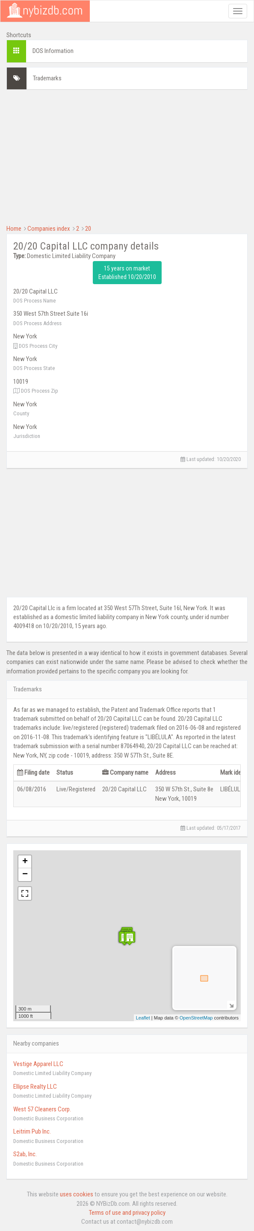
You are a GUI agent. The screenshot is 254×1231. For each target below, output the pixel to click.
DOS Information (53, 51)
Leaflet (143, 1017)
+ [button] (25, 861)
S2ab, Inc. (25, 1154)
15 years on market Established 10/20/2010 (127, 272)
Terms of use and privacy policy (127, 1212)
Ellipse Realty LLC (35, 1086)
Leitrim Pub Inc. (32, 1131)
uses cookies (76, 1194)
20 (88, 228)
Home (13, 228)
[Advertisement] (127, 156)
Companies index (48, 228)
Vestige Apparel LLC (38, 1064)
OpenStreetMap (196, 1017)
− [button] (25, 874)
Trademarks (47, 78)
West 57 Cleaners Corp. (42, 1109)
